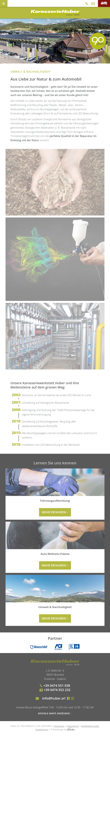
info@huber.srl (53, 698)
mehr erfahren (55, 512)
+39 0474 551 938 (55, 685)
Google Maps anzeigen (55, 713)
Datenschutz (73, 726)
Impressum (59, 726)
